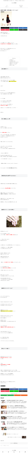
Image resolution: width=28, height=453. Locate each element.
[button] (23, 30)
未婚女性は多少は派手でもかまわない (14, 62)
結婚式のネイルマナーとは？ (13, 64)
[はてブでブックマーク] (23, 28)
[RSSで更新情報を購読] (20, 395)
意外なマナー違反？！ (12, 65)
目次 (13, 58)
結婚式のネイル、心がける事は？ (14, 63)
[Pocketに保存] (5, 30)
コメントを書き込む (14, 443)
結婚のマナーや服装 (3, 386)
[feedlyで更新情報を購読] (7, 395)
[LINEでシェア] (14, 30)
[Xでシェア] (5, 28)
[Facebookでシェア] (14, 28)
